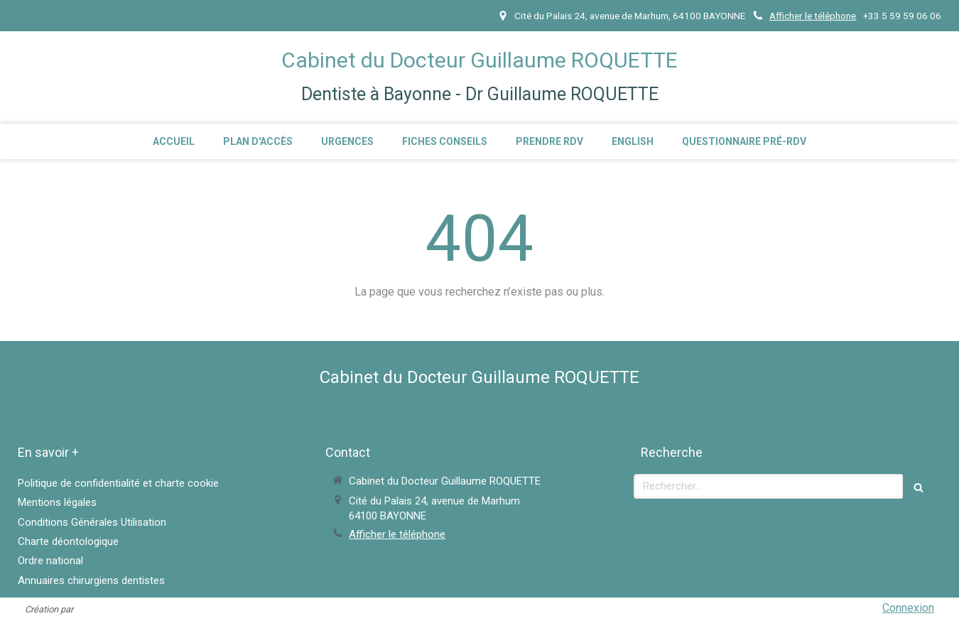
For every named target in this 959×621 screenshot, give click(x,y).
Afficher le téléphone (812, 15)
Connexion (908, 608)
